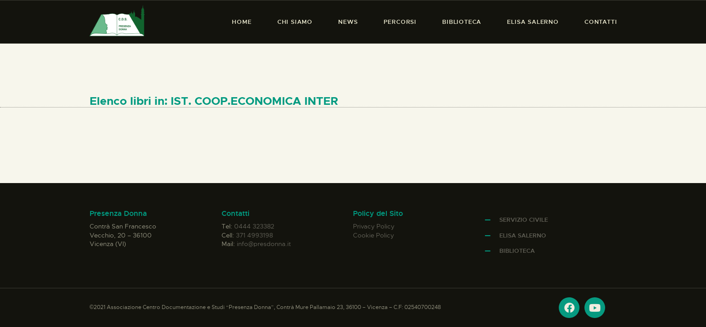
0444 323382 (254, 226)
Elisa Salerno (522, 235)
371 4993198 (254, 235)
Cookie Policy (373, 235)
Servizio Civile (523, 220)
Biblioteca (517, 251)
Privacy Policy (373, 226)
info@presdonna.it (264, 244)
